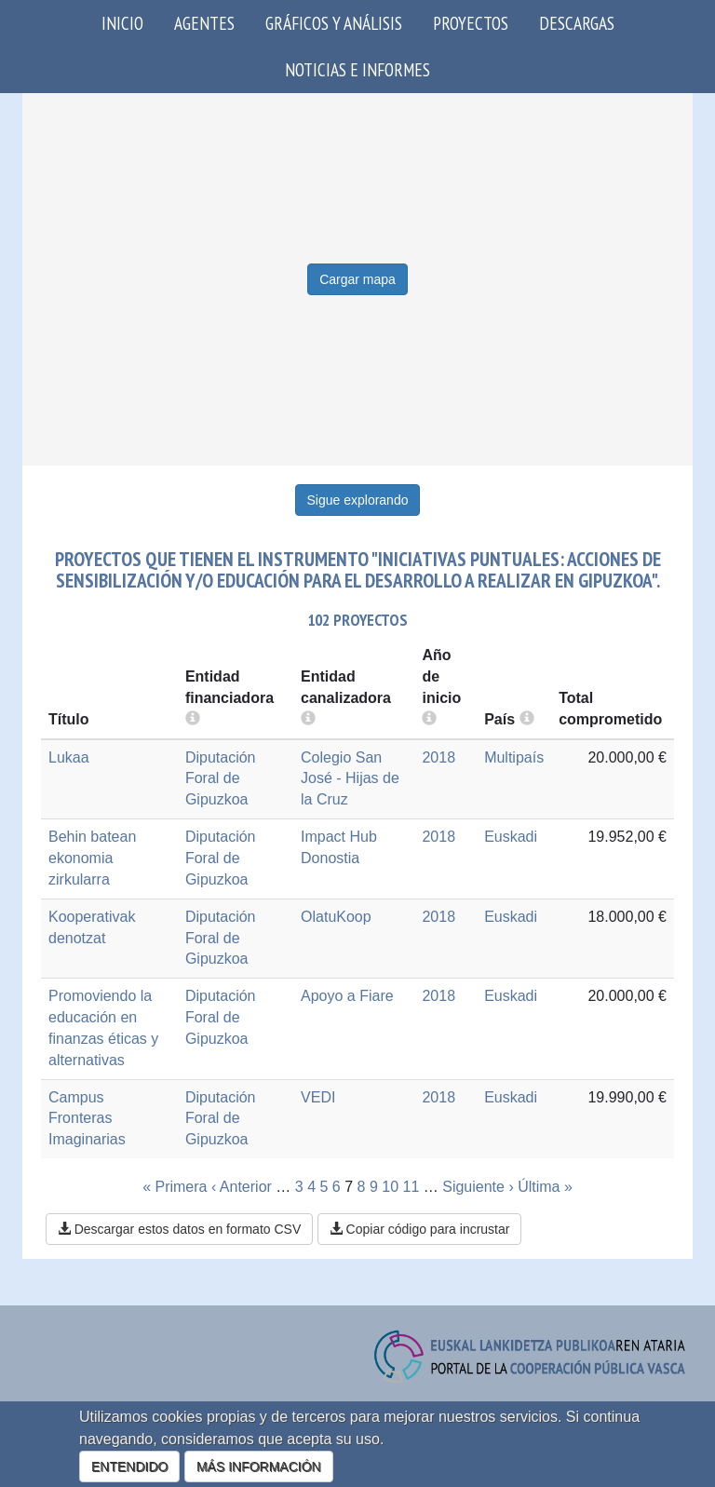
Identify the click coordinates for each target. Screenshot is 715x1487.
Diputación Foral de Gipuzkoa (220, 779)
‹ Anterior (241, 1187)
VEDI (318, 1097)
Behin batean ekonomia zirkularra (92, 858)
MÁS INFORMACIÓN (258, 1466)
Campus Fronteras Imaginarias (87, 1118)
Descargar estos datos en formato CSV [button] (179, 1229)
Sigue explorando (358, 500)
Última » (545, 1187)
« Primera (174, 1187)
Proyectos (470, 22)
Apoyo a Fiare (347, 996)
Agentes (204, 22)
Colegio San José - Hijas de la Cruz (350, 779)
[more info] (429, 719)
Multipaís (514, 757)
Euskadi (510, 837)
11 (411, 1187)
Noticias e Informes (357, 69)
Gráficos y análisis (333, 22)
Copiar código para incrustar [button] (420, 1229)
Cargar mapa (357, 279)
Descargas (576, 22)
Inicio (122, 22)
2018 (438, 757)
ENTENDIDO (129, 1466)
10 (390, 1187)
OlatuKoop (336, 917)
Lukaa (68, 757)
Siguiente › (478, 1187)
